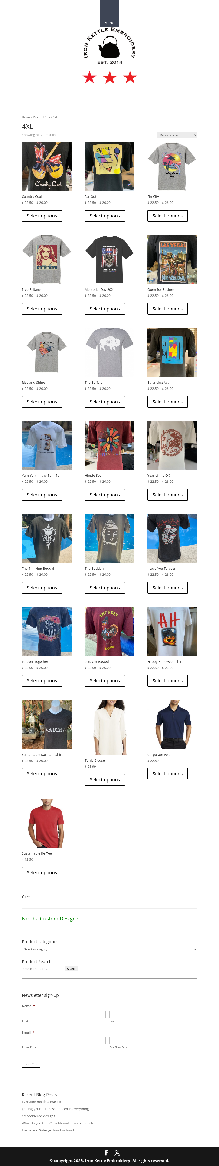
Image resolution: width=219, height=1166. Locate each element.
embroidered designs (38, 1115)
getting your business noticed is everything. (56, 1108)
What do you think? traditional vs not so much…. (59, 1122)
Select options (42, 216)
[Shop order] (177, 135)
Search (71, 969)
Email (28, 1032)
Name (28, 1006)
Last (112, 1021)
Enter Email (29, 1047)
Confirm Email (119, 1047)
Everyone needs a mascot (41, 1101)
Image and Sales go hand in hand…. (50, 1129)
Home (26, 117)
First (25, 1021)
